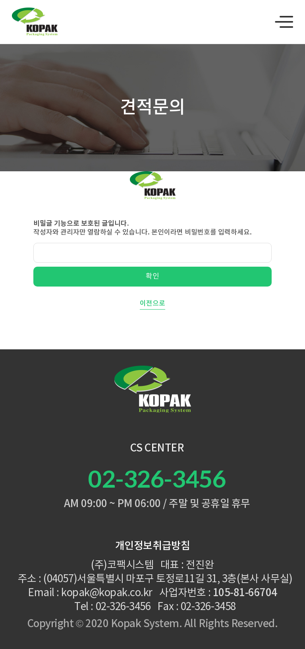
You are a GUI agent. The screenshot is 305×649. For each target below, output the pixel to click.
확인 (152, 276)
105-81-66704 (245, 593)
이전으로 (152, 304)
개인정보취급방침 (152, 546)
